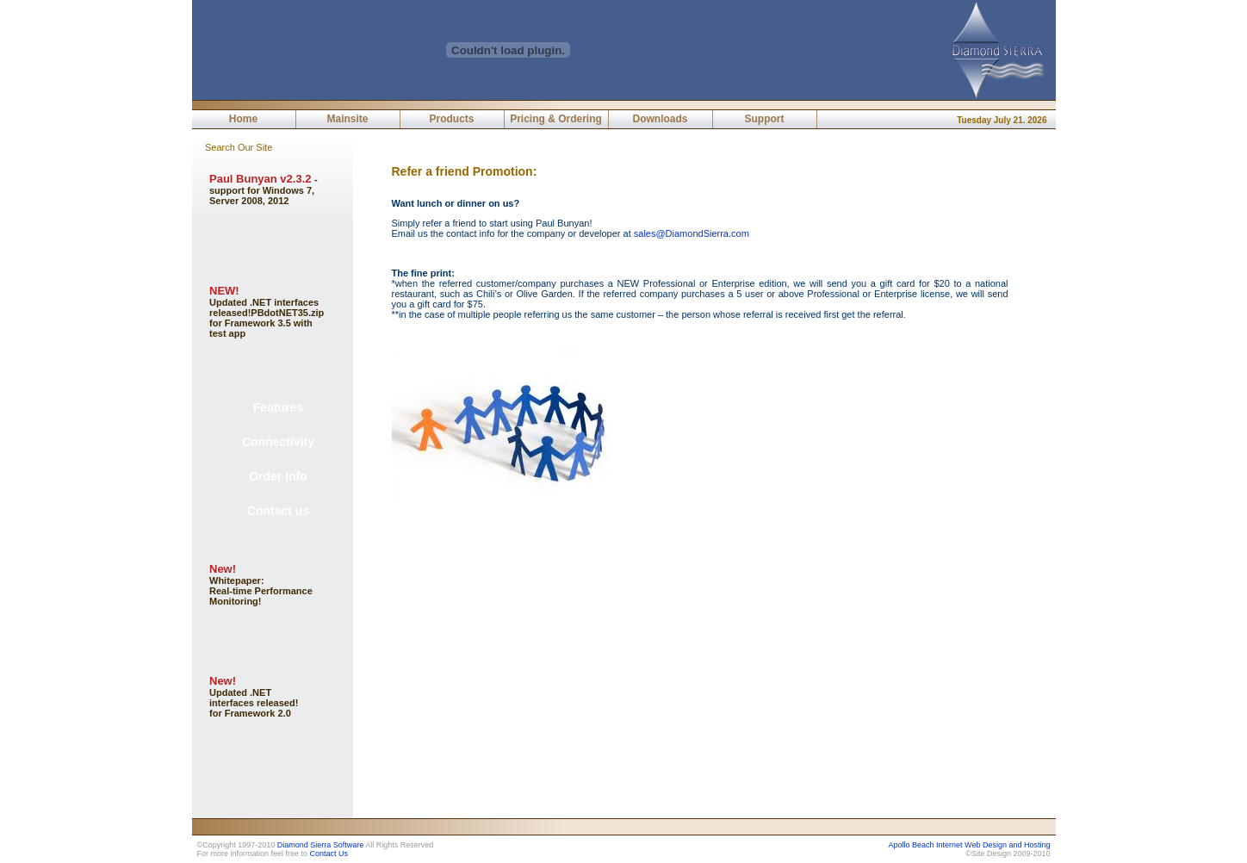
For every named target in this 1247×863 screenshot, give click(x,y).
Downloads (659, 119)
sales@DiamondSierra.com (691, 233)
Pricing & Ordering (556, 119)
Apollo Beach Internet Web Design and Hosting (970, 845)
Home (243, 119)
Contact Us (329, 853)
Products (451, 119)
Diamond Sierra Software (320, 845)
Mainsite (347, 119)
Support (765, 119)
